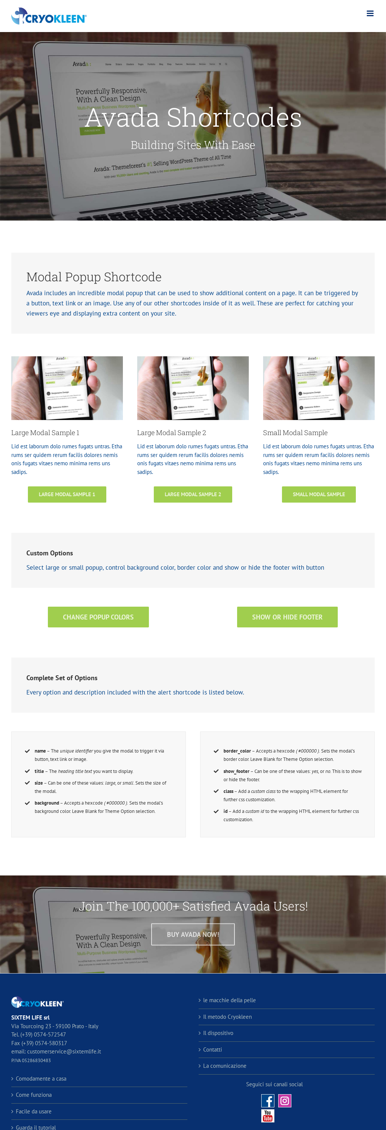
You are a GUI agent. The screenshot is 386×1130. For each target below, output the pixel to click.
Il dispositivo (218, 1032)
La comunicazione (225, 1065)
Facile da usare (34, 1111)
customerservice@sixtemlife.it (63, 1051)
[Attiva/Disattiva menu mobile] (371, 13)
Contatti (212, 1049)
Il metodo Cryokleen (227, 1016)
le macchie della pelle (229, 1000)
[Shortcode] (193, 126)
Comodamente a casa (41, 1078)
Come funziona (34, 1094)
